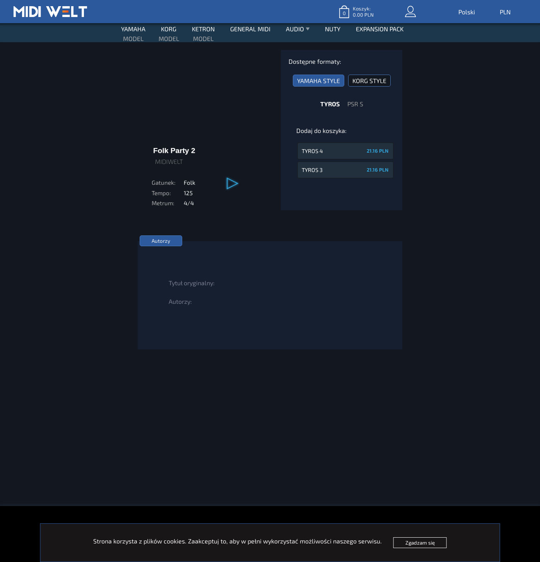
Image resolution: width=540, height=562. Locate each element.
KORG (168, 28)
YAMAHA (133, 28)
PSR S (355, 103)
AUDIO (297, 29)
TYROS (330, 103)
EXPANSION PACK (379, 28)
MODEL (133, 38)
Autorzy (161, 241)
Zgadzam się (420, 543)
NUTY (332, 28)
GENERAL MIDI (250, 28)
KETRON (203, 28)
